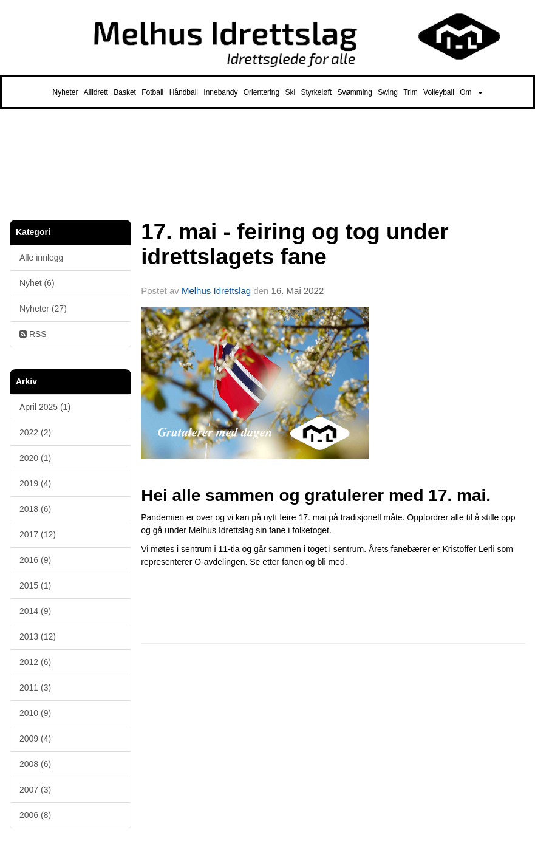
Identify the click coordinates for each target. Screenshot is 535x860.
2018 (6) (35, 509)
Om (471, 92)
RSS (33, 334)
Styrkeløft (316, 92)
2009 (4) (35, 738)
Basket (125, 92)
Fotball (152, 92)
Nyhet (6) (37, 283)
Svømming (355, 92)
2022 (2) (35, 432)
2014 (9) (35, 611)
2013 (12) (37, 636)
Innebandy (220, 92)
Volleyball (438, 92)
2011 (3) (35, 687)
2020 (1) (35, 458)
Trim (410, 92)
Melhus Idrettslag (216, 290)
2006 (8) (35, 815)
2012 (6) (35, 662)
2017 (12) (37, 534)
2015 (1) (35, 585)
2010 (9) (35, 713)
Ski (290, 92)
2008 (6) (35, 764)
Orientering (261, 92)
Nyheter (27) (43, 308)
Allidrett (96, 92)
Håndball (183, 92)
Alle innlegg (41, 257)
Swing (388, 92)
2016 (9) (35, 560)
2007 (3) (35, 789)
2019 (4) (35, 483)
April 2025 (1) (44, 407)
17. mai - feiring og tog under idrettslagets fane (294, 244)
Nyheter (65, 92)
